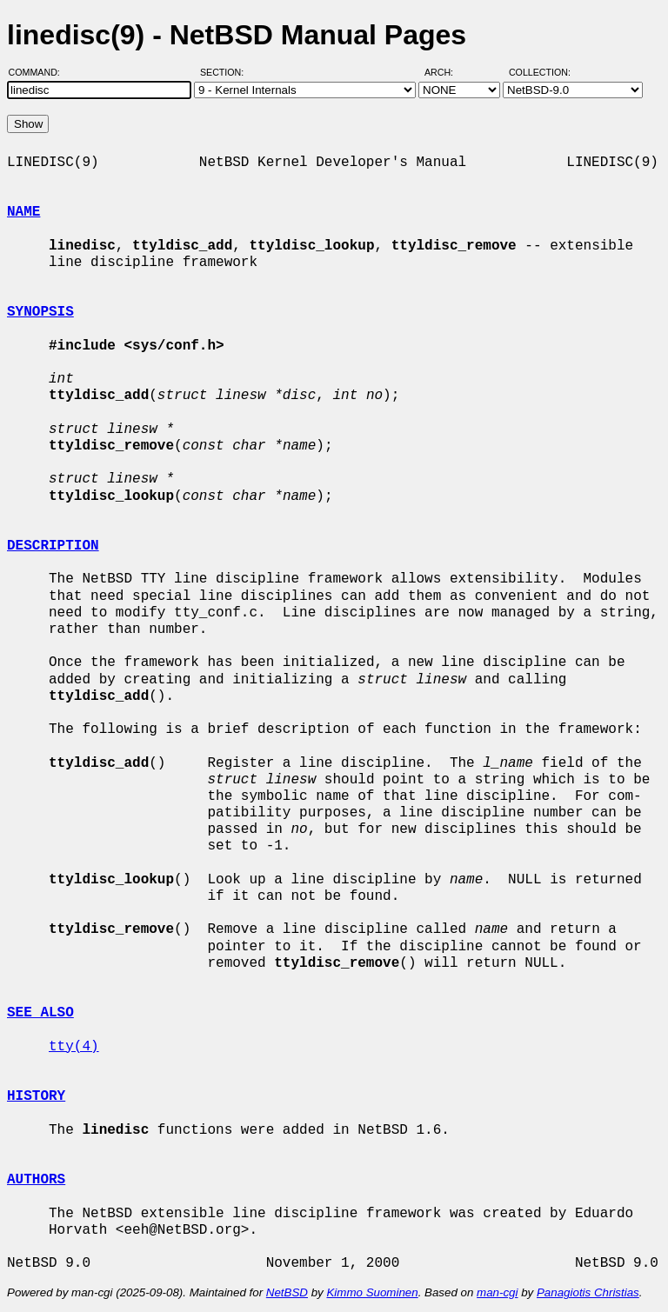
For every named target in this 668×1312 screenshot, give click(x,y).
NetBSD (287, 1292)
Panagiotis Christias (588, 1292)
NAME (23, 212)
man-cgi (497, 1292)
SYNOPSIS (40, 312)
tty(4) (74, 1046)
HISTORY (36, 1096)
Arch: (446, 72)
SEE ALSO (40, 1012)
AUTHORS (36, 1179)
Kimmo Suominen (372, 1292)
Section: (225, 72)
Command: (39, 72)
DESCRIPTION (53, 546)
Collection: (540, 72)
